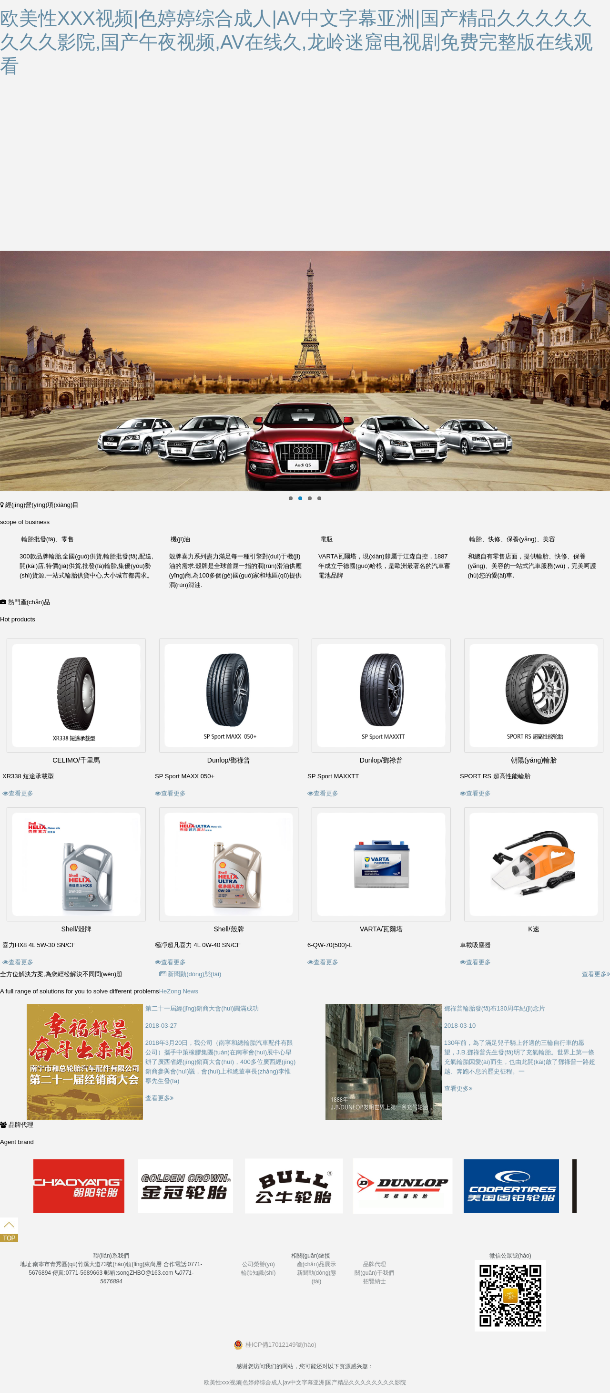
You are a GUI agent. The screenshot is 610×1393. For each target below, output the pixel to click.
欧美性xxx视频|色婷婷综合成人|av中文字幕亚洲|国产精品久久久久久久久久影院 (305, 1382)
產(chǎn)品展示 (316, 1264)
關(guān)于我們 (374, 1272)
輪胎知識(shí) (258, 1272)
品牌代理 (374, 1264)
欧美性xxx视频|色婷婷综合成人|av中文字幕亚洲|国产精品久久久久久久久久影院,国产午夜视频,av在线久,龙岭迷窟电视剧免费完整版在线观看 (296, 42)
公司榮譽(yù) (258, 1264)
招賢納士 (374, 1281)
